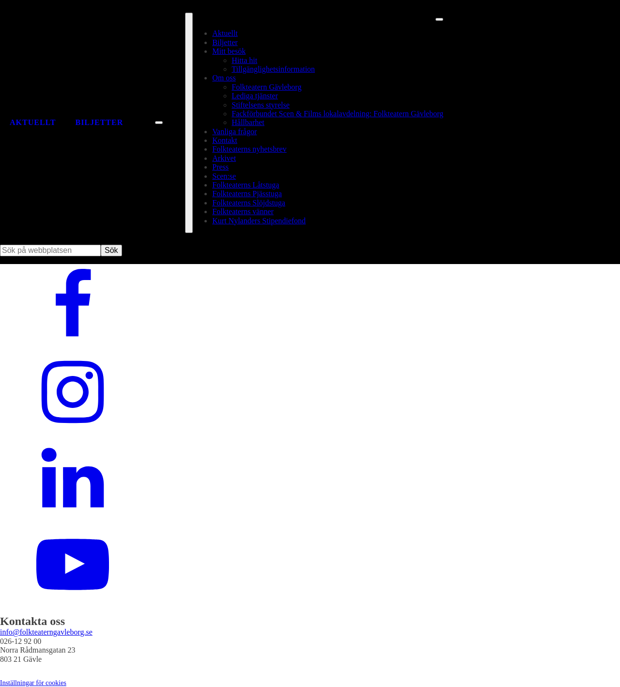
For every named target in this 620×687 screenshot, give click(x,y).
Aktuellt (33, 122)
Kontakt (224, 140)
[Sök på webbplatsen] (159, 122)
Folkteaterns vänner (243, 211)
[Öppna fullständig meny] (189, 123)
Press (220, 167)
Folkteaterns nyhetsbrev (249, 149)
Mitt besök (229, 51)
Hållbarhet (248, 122)
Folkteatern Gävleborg (266, 87)
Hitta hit (244, 60)
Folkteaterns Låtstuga (245, 185)
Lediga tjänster (255, 96)
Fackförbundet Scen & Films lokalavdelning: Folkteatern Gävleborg (337, 113)
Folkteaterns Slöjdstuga (248, 203)
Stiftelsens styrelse (261, 105)
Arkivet (224, 158)
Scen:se (224, 176)
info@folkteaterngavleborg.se (46, 632)
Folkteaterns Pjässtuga (247, 193)
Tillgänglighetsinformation (273, 69)
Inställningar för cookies (33, 683)
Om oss (223, 78)
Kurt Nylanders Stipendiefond (259, 221)
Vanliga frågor (234, 131)
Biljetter (99, 122)
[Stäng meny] (439, 19)
